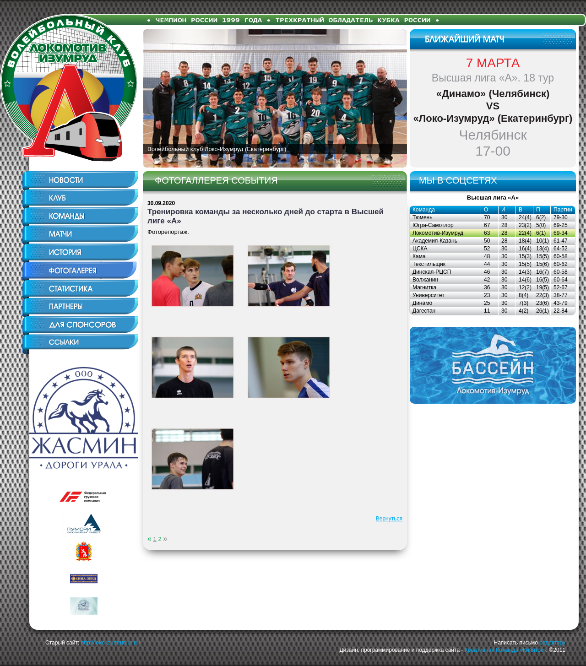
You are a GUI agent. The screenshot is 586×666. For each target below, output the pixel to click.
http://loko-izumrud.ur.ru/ (110, 642)
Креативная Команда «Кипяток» (505, 650)
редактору (552, 642)
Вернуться (389, 518)
